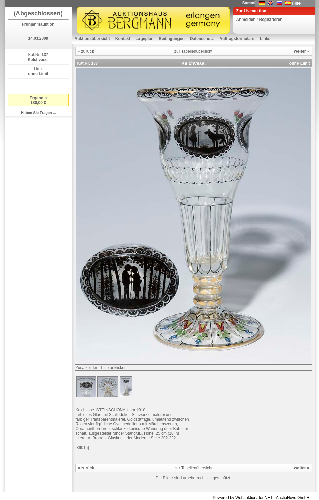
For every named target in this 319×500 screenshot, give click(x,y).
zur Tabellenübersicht (193, 51)
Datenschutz (202, 38)
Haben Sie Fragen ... (38, 113)
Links (265, 38)
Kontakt (122, 38)
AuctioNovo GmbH (292, 497)
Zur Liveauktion (251, 11)
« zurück (86, 51)
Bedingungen (172, 38)
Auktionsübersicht (92, 38)
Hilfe (296, 3)
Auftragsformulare (236, 38)
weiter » (301, 51)
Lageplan (145, 38)
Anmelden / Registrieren (259, 19)
